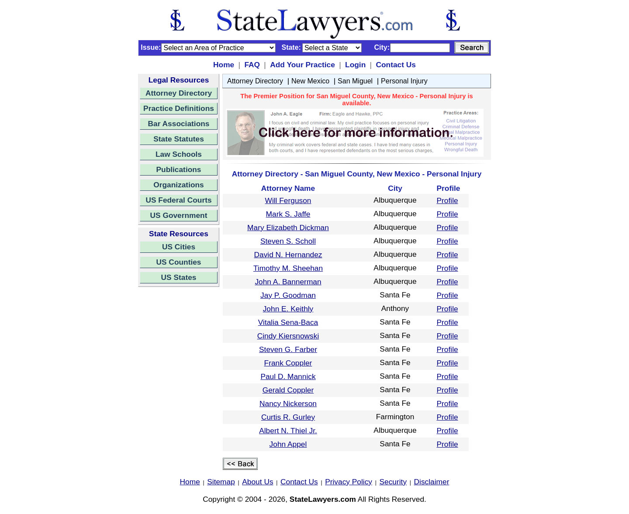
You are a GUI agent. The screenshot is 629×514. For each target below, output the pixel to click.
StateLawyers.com (323, 499)
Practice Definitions (178, 108)
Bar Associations (179, 123)
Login (355, 64)
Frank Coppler (288, 363)
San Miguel (355, 81)
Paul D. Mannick (287, 376)
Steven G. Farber (288, 349)
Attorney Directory (178, 93)
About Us (257, 481)
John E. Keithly (288, 308)
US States (179, 277)
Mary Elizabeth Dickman (288, 227)
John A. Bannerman (288, 281)
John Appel (288, 444)
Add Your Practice (302, 64)
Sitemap (221, 481)
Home (223, 64)
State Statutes (178, 139)
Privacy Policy (348, 481)
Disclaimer (431, 481)
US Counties (178, 262)
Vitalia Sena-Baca (288, 322)
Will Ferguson (288, 200)
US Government (178, 215)
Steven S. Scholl (288, 241)
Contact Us (395, 64)
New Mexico (310, 81)
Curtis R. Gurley (288, 417)
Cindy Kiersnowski (288, 335)
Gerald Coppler (288, 390)
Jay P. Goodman (288, 295)
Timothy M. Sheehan (288, 268)
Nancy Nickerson (288, 403)
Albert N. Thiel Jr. (288, 430)
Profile (447, 200)
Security (393, 481)
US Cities (178, 246)
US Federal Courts (178, 200)
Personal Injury (404, 81)
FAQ (252, 64)
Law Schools (179, 154)
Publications (178, 169)
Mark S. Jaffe (288, 214)
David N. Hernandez (288, 254)
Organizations (178, 184)
